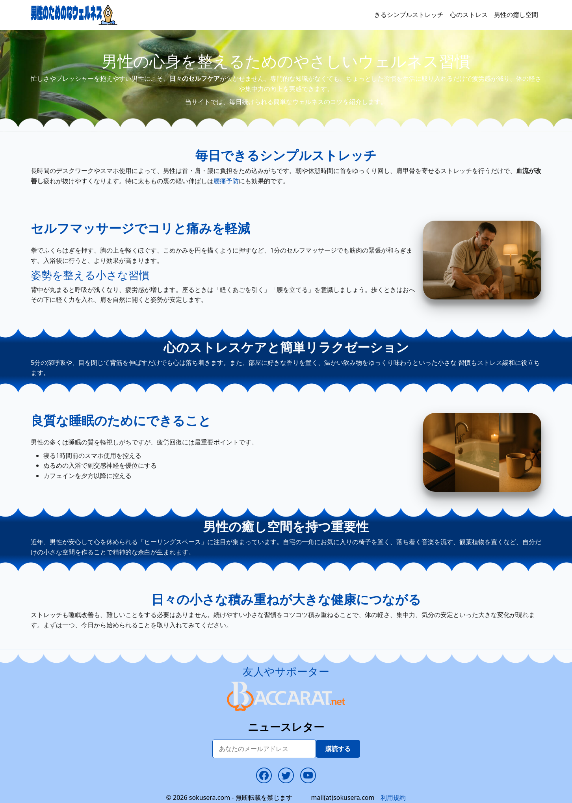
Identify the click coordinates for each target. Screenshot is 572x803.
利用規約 (393, 797)
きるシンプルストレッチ (409, 14)
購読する (338, 748)
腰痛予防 (226, 181)
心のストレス (469, 14)
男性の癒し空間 (516, 14)
